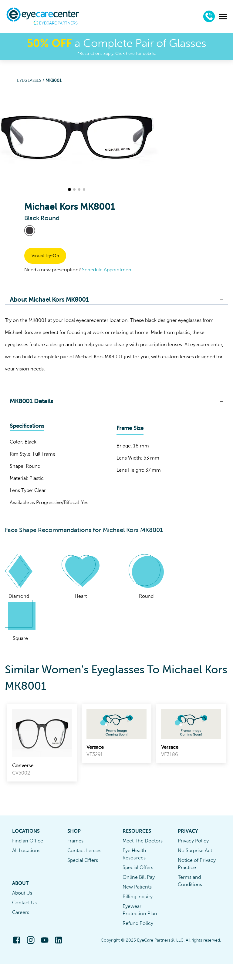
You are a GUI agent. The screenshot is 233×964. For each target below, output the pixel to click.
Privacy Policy (193, 841)
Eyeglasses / (31, 80)
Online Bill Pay (139, 877)
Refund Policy (138, 923)
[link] (42, 743)
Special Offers (82, 860)
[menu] (223, 16)
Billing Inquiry (138, 896)
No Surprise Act (195, 850)
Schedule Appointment (107, 270)
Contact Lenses (84, 850)
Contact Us (24, 902)
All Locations (26, 850)
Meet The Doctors (143, 841)
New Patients (137, 887)
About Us (22, 893)
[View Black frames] (29, 230)
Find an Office (27, 841)
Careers (20, 912)
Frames (75, 841)
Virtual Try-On (45, 255)
